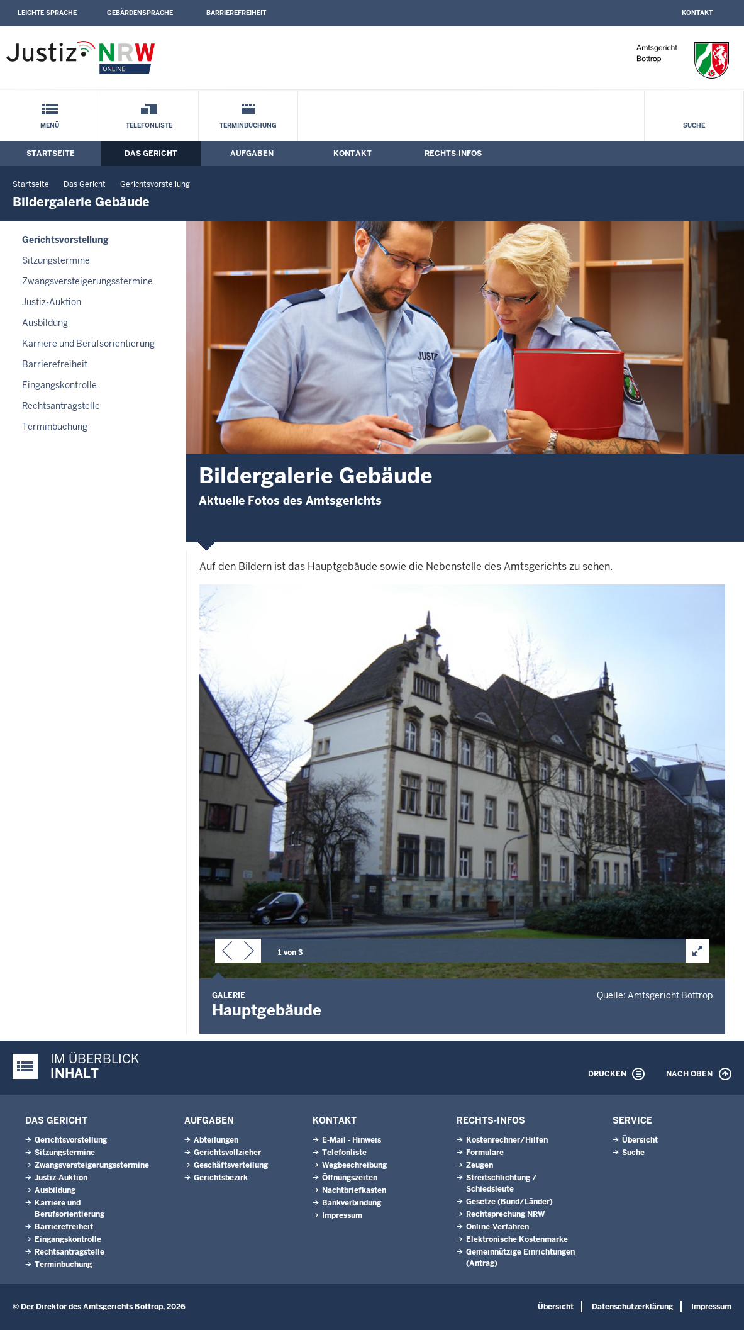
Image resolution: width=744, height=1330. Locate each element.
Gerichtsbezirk (221, 1178)
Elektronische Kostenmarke (517, 1239)
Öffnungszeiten (349, 1178)
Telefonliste (149, 125)
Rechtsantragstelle (61, 405)
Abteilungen (216, 1140)
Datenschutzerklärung (632, 1307)
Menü (49, 125)
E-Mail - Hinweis (351, 1140)
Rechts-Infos (453, 153)
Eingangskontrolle (59, 385)
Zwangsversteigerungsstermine (87, 281)
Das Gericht (151, 153)
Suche (694, 125)
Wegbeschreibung (354, 1165)
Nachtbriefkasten (354, 1190)
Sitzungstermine (56, 260)
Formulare (485, 1153)
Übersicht (640, 1140)
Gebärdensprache (140, 13)
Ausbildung (45, 322)
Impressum (342, 1215)
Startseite (50, 153)
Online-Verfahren (497, 1227)
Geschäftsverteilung (231, 1165)
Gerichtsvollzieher (227, 1153)
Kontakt (697, 13)
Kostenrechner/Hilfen (507, 1140)
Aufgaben (252, 153)
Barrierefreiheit (236, 13)
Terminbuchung (248, 125)
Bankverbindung (351, 1203)
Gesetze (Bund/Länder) (509, 1202)
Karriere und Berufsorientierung (88, 343)
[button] (227, 953)
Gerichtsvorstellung (155, 184)
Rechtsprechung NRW (505, 1214)
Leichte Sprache (47, 13)
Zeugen (479, 1165)
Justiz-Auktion (51, 302)
